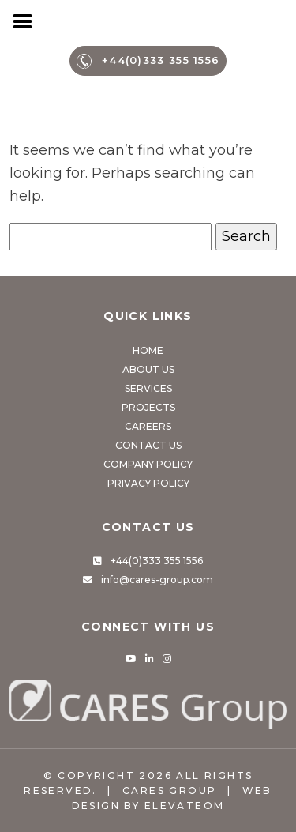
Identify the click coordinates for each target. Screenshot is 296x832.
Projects (148, 407)
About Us (148, 369)
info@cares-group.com (157, 579)
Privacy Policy (148, 483)
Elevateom (184, 805)
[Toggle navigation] (23, 19)
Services (148, 388)
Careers (148, 426)
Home (148, 350)
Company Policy (148, 464)
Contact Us (148, 445)
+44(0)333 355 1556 (148, 61)
